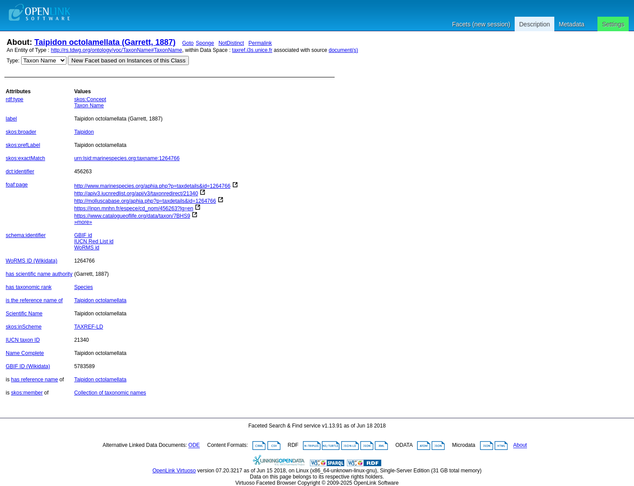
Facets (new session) (481, 24)
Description (534, 24)
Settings (613, 24)
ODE (194, 445)
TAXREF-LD (88, 327)
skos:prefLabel (23, 145)
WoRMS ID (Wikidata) (31, 261)
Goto (188, 43)
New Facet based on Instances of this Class (128, 60)
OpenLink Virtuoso (174, 471)
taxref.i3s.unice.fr (252, 50)
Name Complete (25, 353)
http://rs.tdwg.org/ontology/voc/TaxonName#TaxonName (116, 50)
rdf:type (14, 99)
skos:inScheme (23, 327)
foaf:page (17, 185)
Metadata (571, 24)
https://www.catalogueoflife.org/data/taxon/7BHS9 (132, 216)
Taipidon (84, 132)
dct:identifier (20, 171)
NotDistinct (231, 43)
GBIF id (83, 235)
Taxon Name (88, 105)
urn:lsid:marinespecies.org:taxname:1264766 (126, 158)
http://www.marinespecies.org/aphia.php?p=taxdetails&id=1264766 (152, 186)
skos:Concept (90, 99)
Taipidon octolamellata (100, 300)
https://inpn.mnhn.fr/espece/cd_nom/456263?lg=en (133, 208)
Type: (13, 61)
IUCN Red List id (93, 241)
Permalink (260, 43)
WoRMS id (86, 248)
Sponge (205, 43)
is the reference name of (34, 300)
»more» (83, 222)
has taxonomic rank (29, 287)
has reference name (34, 379)
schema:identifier (26, 235)
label (11, 119)
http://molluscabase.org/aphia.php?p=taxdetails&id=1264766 (145, 201)
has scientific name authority (39, 274)
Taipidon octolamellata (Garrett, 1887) (105, 42)
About (520, 445)
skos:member (27, 393)
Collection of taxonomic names (110, 393)
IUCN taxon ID (23, 340)
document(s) (343, 50)
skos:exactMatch (25, 158)
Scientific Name (24, 314)
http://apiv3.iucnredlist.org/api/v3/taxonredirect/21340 (136, 193)
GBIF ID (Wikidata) (28, 366)
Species (83, 287)
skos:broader (21, 132)
